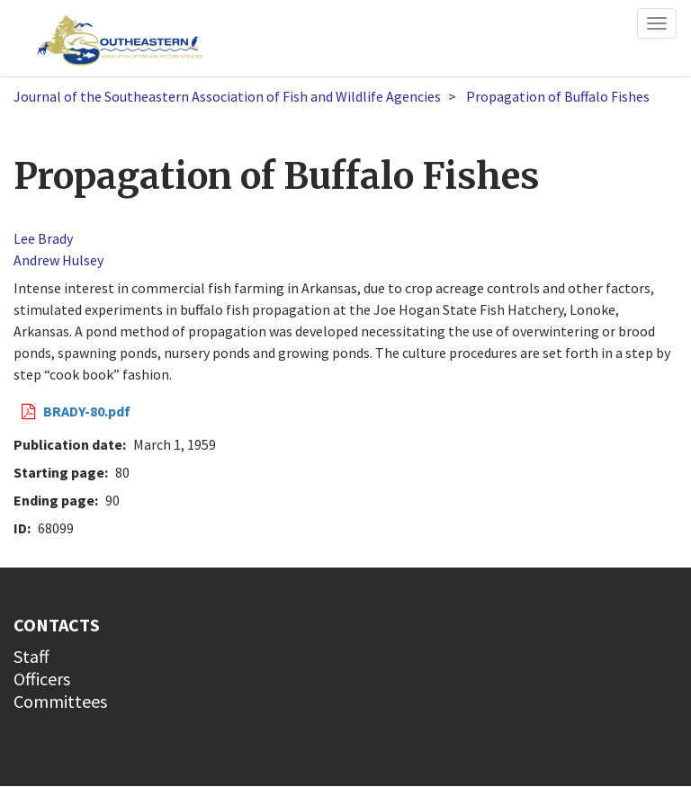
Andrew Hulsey (58, 260)
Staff (31, 656)
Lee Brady (43, 238)
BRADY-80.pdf (86, 411)
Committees (60, 701)
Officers (41, 678)
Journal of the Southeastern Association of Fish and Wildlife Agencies (227, 96)
